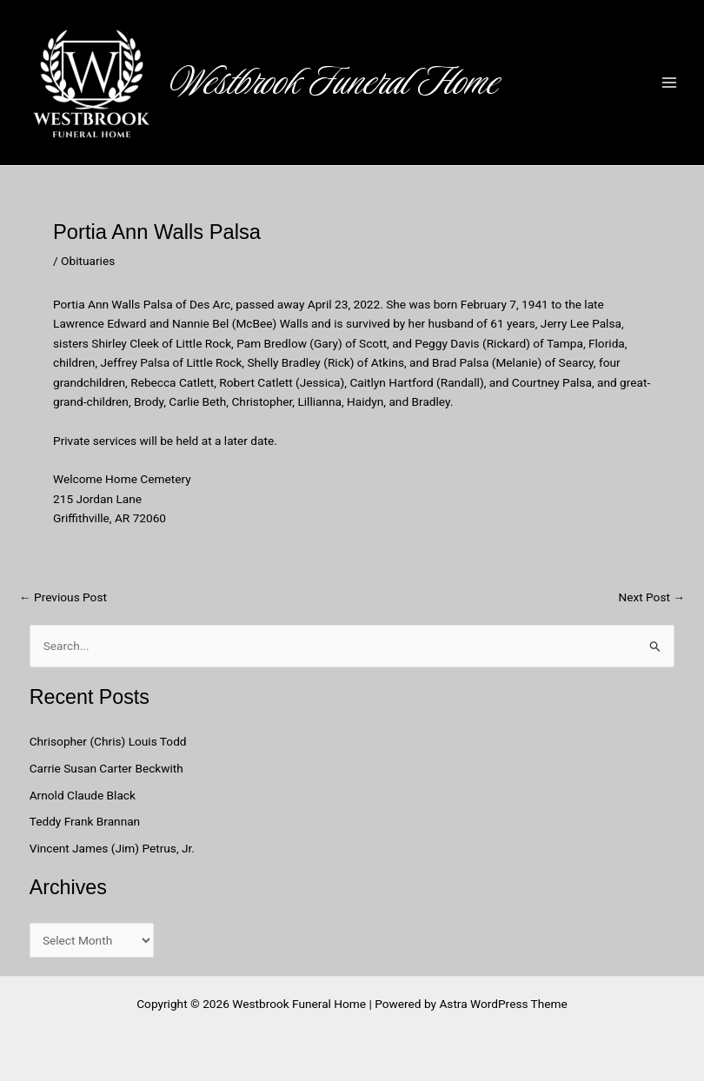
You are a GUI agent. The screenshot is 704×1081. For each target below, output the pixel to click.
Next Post (651, 598)
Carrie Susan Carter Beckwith (106, 768)
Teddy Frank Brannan (86, 821)
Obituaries (88, 261)
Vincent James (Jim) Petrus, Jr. (112, 848)
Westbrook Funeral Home (335, 81)
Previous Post (63, 598)
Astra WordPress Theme (503, 1004)
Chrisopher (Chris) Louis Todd (108, 741)
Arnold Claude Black (84, 795)
